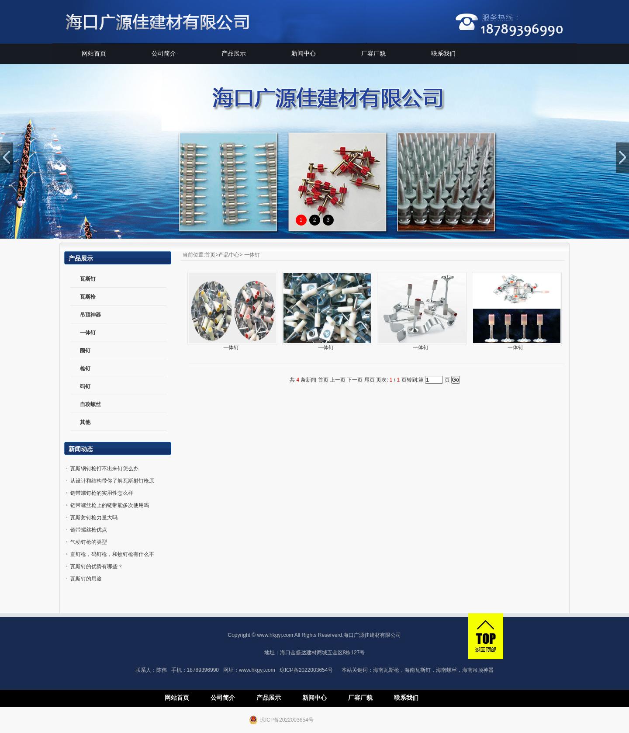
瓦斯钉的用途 (86, 579)
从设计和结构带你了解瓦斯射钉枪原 (112, 481)
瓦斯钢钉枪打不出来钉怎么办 (104, 469)
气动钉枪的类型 (88, 542)
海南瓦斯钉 (417, 670)
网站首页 (94, 53)
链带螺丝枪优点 (88, 530)
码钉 (85, 386)
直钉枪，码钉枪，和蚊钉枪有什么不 (112, 554)
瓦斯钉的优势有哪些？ (96, 566)
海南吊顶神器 (478, 670)
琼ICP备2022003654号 (306, 670)
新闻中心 (303, 53)
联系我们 (443, 53)
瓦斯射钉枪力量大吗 (94, 517)
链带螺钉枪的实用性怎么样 (101, 493)
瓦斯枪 (88, 297)
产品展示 (233, 53)
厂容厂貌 (373, 53)
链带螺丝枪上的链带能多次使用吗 (109, 505)
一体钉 (231, 347)
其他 (85, 422)
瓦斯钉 (88, 279)
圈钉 (85, 350)
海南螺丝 (446, 670)
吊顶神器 (90, 315)
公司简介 (164, 53)
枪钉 (85, 368)
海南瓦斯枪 (386, 670)
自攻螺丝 (90, 404)
